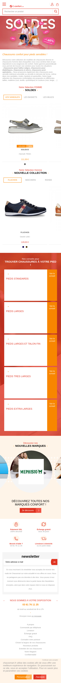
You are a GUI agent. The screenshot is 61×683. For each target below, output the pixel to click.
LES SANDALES (12, 97)
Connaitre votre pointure (30, 640)
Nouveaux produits (30, 646)
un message (36, 616)
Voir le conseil (52, 275)
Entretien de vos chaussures (30, 649)
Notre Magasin (30, 652)
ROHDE (48, 180)
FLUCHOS (12, 180)
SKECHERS (30, 180)
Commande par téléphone (30, 627)
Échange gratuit (30, 634)
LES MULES (48, 97)
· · (24, 154)
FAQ (30, 637)
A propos (30, 624)
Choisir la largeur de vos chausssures (30, 643)
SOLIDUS (25, 149)
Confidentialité (30, 655)
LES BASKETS (30, 97)
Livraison (30, 630)
